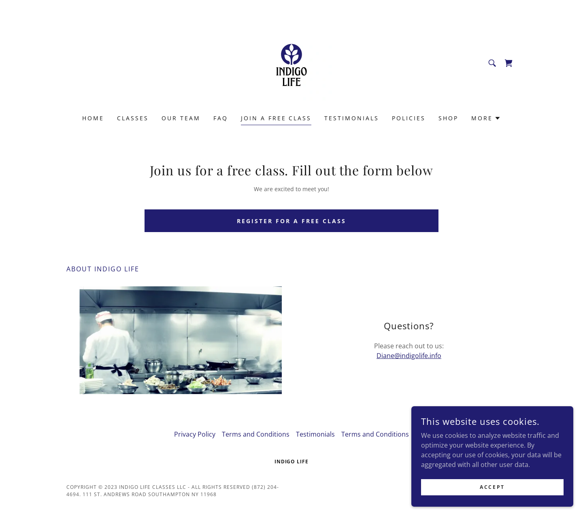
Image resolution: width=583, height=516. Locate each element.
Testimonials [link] (351, 118)
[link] (291, 62)
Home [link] (93, 118)
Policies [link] (409, 118)
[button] (486, 118)
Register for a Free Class (291, 221)
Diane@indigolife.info (409, 355)
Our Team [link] (181, 118)
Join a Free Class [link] (276, 118)
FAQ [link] (220, 118)
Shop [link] (448, 118)
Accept (492, 487)
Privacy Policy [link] (194, 434)
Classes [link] (133, 118)
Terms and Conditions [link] (255, 434)
